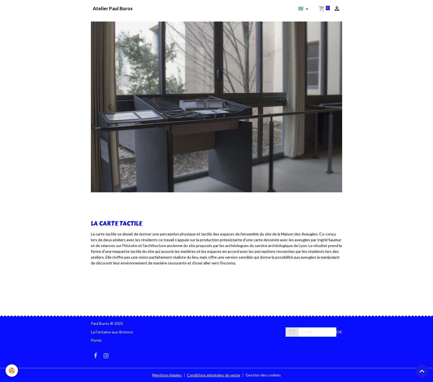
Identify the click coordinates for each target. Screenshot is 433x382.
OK (339, 332)
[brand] (112, 9)
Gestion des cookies (263, 375)
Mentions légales (167, 375)
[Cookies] (12, 370)
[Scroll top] (422, 371)
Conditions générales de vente (213, 375)
